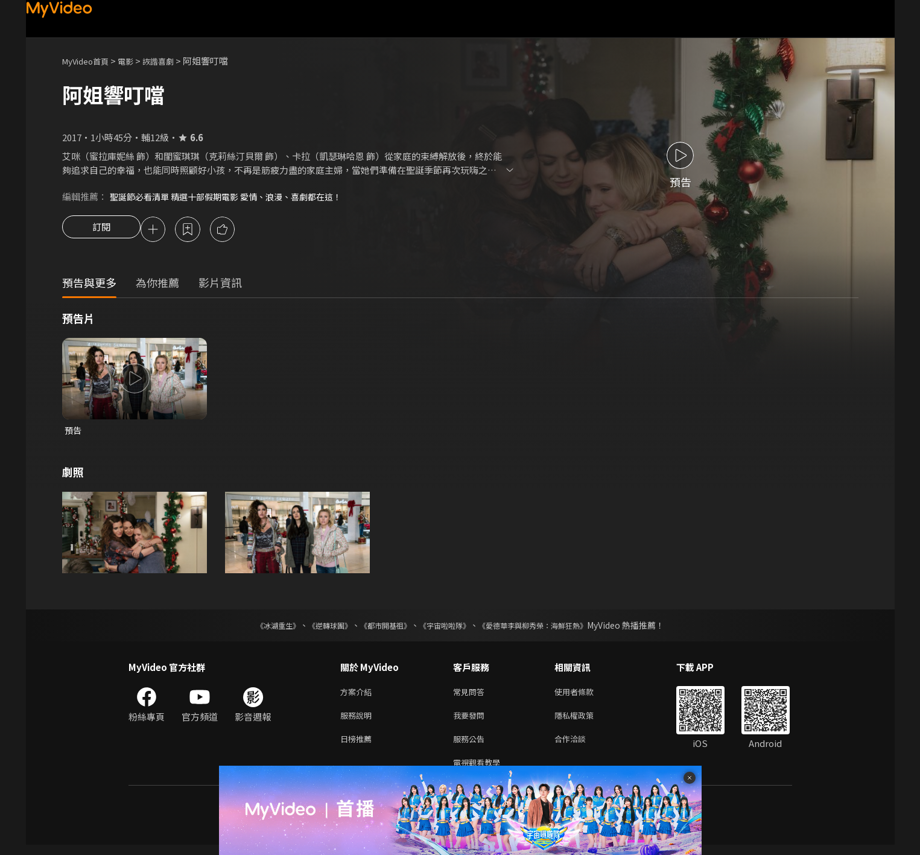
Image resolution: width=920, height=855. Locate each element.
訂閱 (101, 230)
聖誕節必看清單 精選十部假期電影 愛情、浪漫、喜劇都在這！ (234, 196)
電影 (135, 60)
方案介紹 (358, 695)
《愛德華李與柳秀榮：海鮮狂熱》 (548, 628)
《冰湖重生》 (257, 628)
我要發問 (471, 720)
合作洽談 (580, 746)
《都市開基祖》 (379, 628)
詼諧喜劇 (171, 60)
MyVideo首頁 (89, 60)
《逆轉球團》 (316, 628)
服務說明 (358, 720)
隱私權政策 (584, 720)
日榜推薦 (358, 746)
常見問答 (471, 695)
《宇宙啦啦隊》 (447, 628)
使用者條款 (584, 695)
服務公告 (471, 746)
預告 (74, 432)
